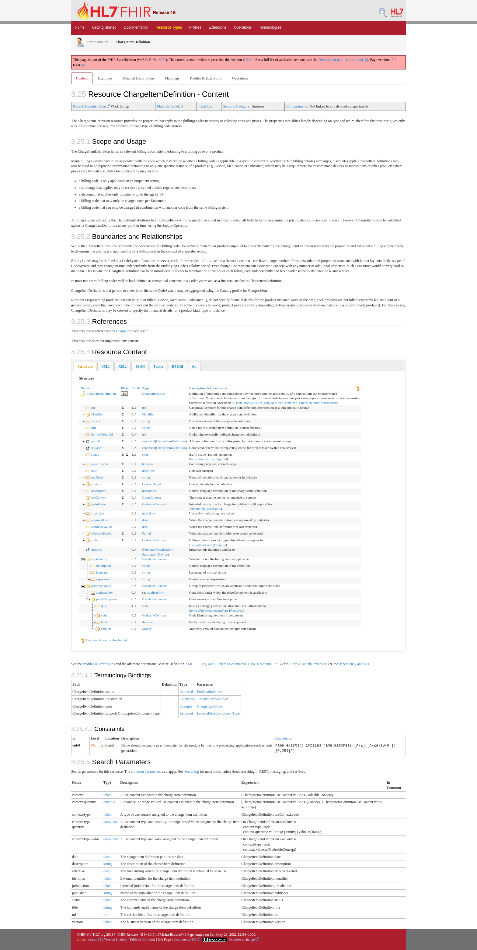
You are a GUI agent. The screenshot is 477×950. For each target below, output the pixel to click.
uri (144, 407)
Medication (164, 549)
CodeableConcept (154, 504)
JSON (201, 664)
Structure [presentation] (85, 366)
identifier (97, 414)
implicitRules (253, 402)
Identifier (148, 414)
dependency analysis (354, 664)
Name (85, 388)
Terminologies (270, 27)
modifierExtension (326, 402)
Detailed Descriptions (138, 78)
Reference (149, 549)
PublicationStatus (201, 459)
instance (96, 549)
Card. (135, 388)
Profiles (195, 27)
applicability (99, 559)
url (93, 407)
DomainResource (153, 393)
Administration (92, 42)
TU (124, 393)
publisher (97, 477)
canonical (148, 441)
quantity (109, 802)
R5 (394, 60)
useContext (98, 497)
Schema (222, 664)
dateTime (148, 470)
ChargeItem (124, 331)
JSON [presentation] (140, 366)
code (145, 454)
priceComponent (107, 599)
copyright (97, 513)
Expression (283, 738)
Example (220, 545)
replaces (96, 448)
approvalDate (100, 520)
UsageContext (151, 497)
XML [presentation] (122, 366)
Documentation (136, 27)
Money (146, 628)
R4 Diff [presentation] (177, 366)
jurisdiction (98, 504)
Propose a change (244, 939)
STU (162, 60)
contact (96, 484)
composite (110, 822)
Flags (124, 388)
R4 (83, 65)
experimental (100, 464)
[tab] (85, 366)
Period (146, 533)
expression (103, 579)
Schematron (237, 664)
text (280, 402)
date (94, 470)
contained (291, 402)
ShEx (277, 664)
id (233, 402)
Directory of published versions (343, 60)
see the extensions (315, 664)
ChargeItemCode (200, 545)
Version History (115, 939)
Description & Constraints (208, 388)
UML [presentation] (105, 366)
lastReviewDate (102, 526)
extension (305, 402)
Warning (97, 745)
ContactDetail (151, 484)
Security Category (236, 106)
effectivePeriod (101, 533)
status (95, 454)
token (107, 795)
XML (189, 664)
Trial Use (206, 106)
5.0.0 (249, 60)
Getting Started (104, 27)
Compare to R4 (186, 939)
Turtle (293, 664)
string (146, 421)
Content (82, 78)
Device (163, 554)
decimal (147, 622)
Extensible (214, 508)
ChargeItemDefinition (101, 393)
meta (239, 402)
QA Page (164, 939)
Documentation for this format (103, 640)
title (93, 427)
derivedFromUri (102, 434)
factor (105, 622)
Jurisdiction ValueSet (212, 699)
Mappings (172, 78)
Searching (191, 771)
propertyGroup (101, 586)
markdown (149, 491)
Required (220, 459)
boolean (147, 464)
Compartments (297, 106)
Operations (243, 27)
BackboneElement (154, 559)
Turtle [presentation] (158, 366)
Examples (105, 78)
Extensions (218, 27)
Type (145, 388)
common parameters (146, 771)
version (96, 421)
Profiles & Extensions (206, 78)
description (98, 491)
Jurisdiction (197, 508)
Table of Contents (142, 939)
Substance (149, 554)
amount (106, 628)
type (104, 606)
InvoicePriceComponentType (208, 610)
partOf (95, 441)
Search (95, 939)
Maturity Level (168, 106)
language (270, 402)
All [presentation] (194, 366)
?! (123, 454)
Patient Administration (91, 106)
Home (80, 27)
